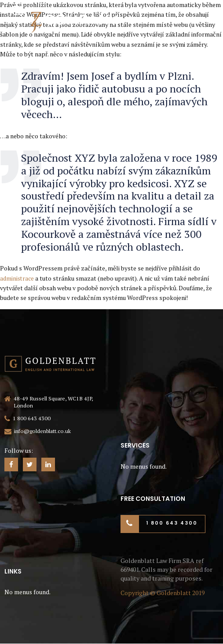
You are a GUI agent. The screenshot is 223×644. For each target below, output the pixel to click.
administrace (18, 278)
